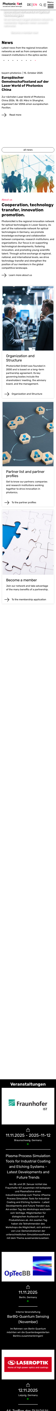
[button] (51, 6)
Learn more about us (20, 275)
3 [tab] (12, 60)
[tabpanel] (28, 91)
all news (28, 149)
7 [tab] (30, 60)
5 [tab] (21, 60)
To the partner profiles (24, 502)
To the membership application (29, 599)
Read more (15, 114)
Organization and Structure (27, 393)
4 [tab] (17, 60)
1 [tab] (3, 60)
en (35, 4)
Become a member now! (24, 32)
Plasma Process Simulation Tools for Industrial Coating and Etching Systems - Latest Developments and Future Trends (28, 1166)
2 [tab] (8, 60)
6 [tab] (26, 60)
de (29, 4)
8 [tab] (35, 60)
